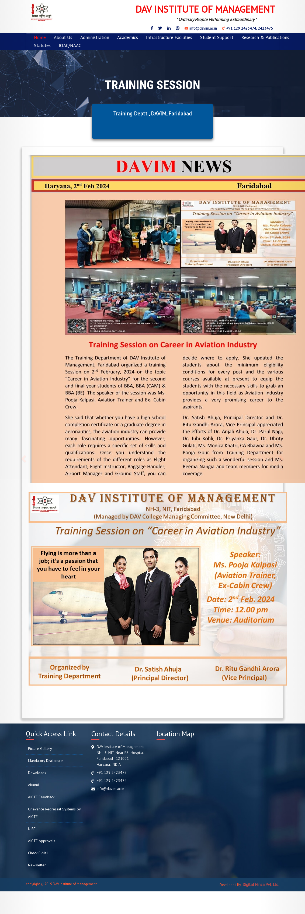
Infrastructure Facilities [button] (169, 37)
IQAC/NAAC (70, 45)
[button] (23, 457)
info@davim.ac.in (202, 28)
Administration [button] (94, 37)
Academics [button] (127, 37)
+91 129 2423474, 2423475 (249, 28)
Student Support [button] (216, 37)
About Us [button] (63, 37)
